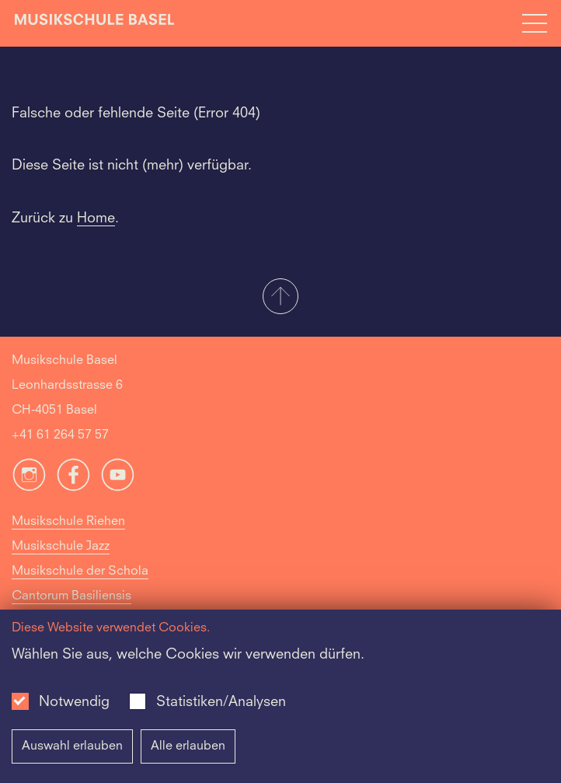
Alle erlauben (188, 746)
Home (96, 218)
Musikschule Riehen (68, 522)
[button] (280, 297)
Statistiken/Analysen (221, 702)
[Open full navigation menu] (534, 23)
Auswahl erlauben (72, 746)
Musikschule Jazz (61, 546)
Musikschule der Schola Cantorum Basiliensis (80, 584)
